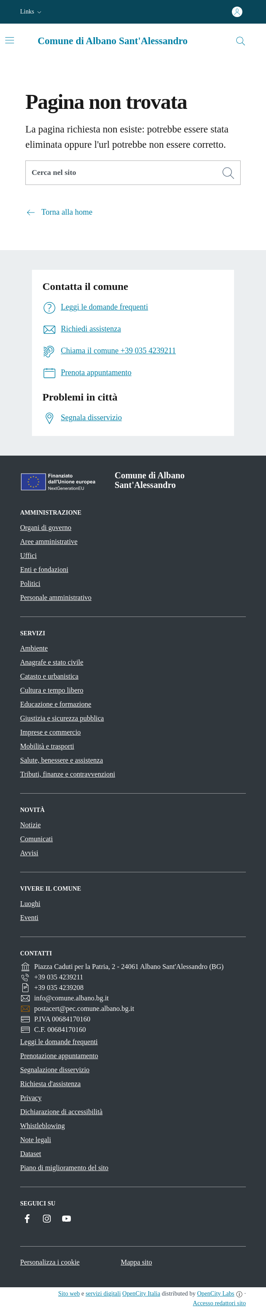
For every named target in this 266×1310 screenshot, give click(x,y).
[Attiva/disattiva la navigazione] (9, 40)
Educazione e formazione (55, 704)
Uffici (28, 555)
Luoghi (30, 903)
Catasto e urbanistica (49, 676)
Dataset (30, 1153)
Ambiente (34, 648)
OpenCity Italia (141, 1293)
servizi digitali (103, 1293)
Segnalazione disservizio (55, 1069)
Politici (30, 583)
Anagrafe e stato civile (51, 662)
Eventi (29, 917)
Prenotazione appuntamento (59, 1055)
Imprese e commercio (50, 732)
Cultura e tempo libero (51, 690)
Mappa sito (136, 1262)
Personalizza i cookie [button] (50, 1262)
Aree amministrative (48, 541)
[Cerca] (228, 173)
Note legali (35, 1139)
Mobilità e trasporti (47, 746)
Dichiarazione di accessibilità (61, 1111)
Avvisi (29, 853)
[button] (31, 12)
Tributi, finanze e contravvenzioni (67, 774)
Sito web (69, 1293)
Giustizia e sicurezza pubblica (62, 718)
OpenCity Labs (215, 1293)
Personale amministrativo (55, 597)
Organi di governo (45, 527)
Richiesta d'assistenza (50, 1083)
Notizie (30, 825)
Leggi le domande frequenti (59, 1041)
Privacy (31, 1097)
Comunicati (36, 839)
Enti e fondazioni (44, 569)
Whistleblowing (42, 1125)
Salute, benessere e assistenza (61, 760)
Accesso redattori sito (219, 1303)
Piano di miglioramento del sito (64, 1167)
